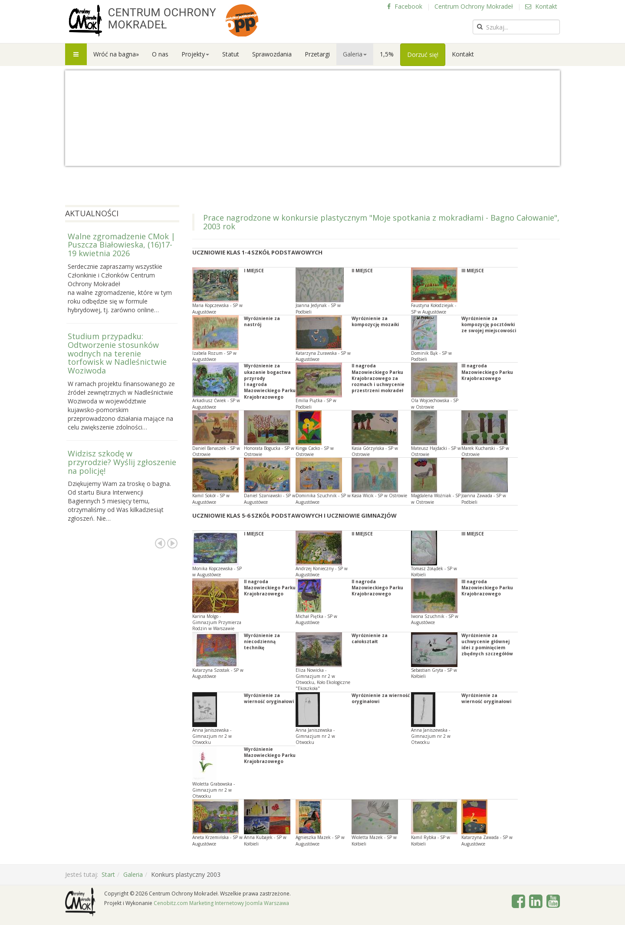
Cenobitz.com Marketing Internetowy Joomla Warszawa (221, 903)
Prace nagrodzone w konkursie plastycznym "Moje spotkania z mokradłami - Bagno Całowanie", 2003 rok (381, 221)
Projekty (195, 54)
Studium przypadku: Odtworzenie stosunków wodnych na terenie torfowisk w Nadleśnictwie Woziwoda (117, 353)
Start (108, 874)
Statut (230, 54)
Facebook (404, 6)
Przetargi (317, 54)
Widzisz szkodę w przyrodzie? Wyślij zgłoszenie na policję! (122, 462)
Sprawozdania (272, 54)
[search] (516, 27)
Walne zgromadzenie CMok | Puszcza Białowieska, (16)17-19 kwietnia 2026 (121, 245)
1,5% (387, 54)
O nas (160, 54)
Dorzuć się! (422, 54)
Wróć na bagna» (116, 54)
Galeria (355, 54)
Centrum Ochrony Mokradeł (473, 6)
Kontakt (541, 6)
